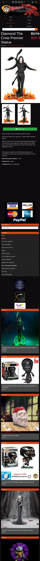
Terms (10, 26)
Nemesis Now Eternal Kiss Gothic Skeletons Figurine (17, 530)
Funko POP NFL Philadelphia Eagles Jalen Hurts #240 (18, 482)
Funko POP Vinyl (6, 253)
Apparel (3, 238)
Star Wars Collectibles (7, 274)
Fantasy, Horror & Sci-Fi (7, 247)
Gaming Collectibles (6, 259)
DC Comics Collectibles (7, 241)
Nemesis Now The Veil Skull (10, 435)
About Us (29, 17)
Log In (29, 23)
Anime (3, 235)
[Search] (18, 29)
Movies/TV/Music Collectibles (8, 268)
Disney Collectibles (6, 244)
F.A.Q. (10, 20)
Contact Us (29, 26)
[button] (3, 2)
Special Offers (11, 23)
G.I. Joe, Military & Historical (8, 256)
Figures (3, 250)
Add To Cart (20, 129)
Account (29, 20)
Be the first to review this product (15, 45)
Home (10, 17)
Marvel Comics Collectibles (8, 262)
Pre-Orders (4, 271)
